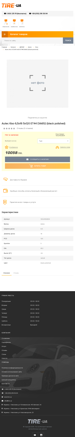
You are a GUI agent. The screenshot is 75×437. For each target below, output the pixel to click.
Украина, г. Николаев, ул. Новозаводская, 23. (18, 412)
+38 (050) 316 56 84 (10, 393)
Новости (4, 358)
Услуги (4, 346)
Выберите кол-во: (11, 141)
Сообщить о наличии (37, 159)
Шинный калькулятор (9, 380)
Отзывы (16, 273)
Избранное (14, 24)
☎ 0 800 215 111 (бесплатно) (15, 14)
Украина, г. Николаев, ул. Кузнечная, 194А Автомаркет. (21, 409)
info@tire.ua (7, 401)
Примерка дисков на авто (10, 376)
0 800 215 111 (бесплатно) (11, 389)
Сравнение (5, 24)
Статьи (4, 354)
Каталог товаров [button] (14, 34)
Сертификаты (6, 342)
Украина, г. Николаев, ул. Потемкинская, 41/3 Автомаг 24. (22, 405)
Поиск (68, 40)
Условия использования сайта (12, 372)
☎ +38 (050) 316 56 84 (38, 14)
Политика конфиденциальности (12, 368)
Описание (6, 273)
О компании (6, 338)
